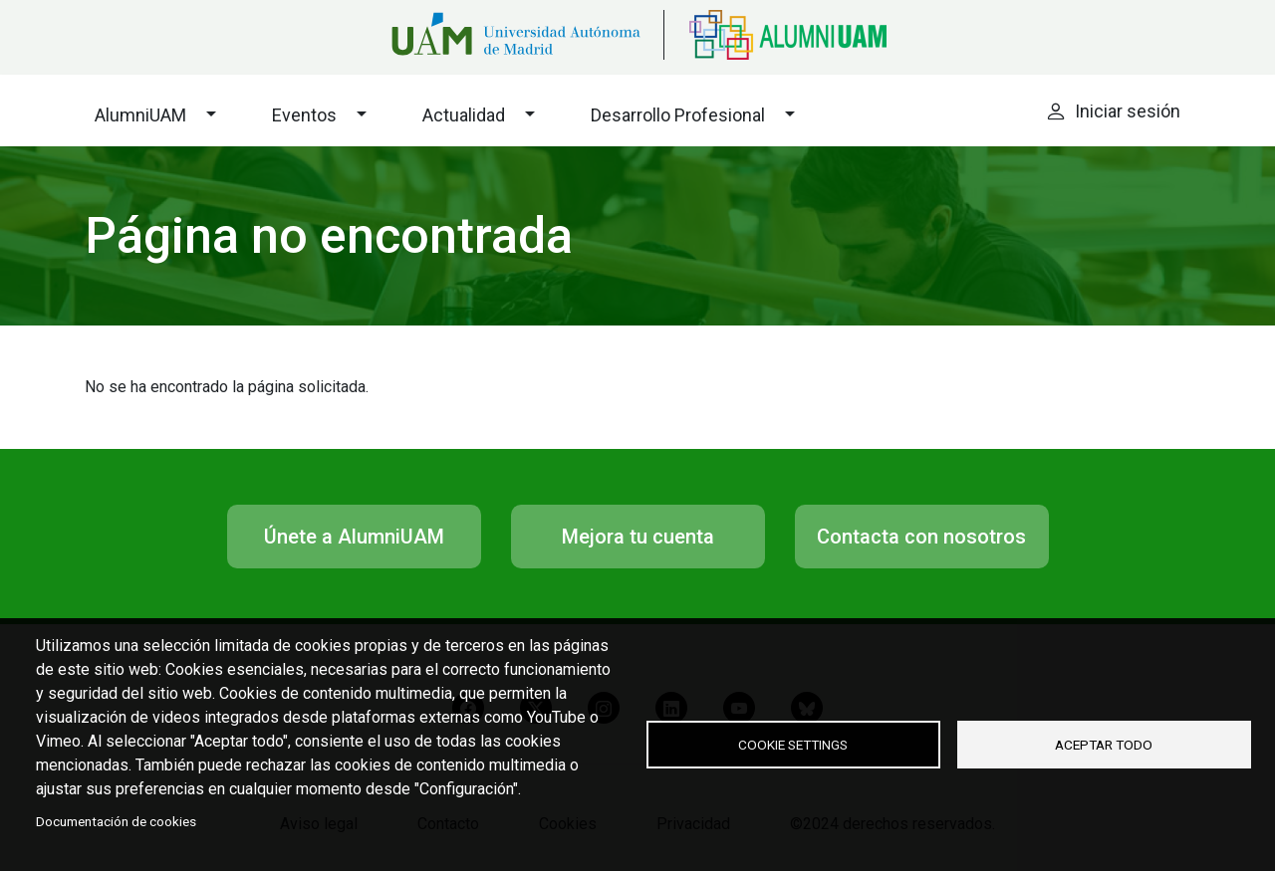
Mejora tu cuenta (638, 536)
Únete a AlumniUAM (354, 536)
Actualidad (463, 115)
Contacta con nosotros (922, 536)
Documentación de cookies (116, 821)
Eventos (304, 115)
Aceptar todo (1103, 745)
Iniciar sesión (1127, 111)
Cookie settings (793, 745)
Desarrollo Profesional (678, 115)
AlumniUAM (140, 115)
